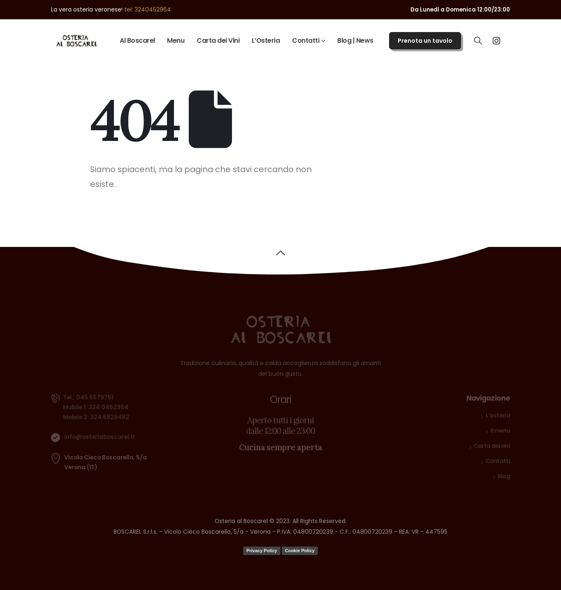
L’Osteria (266, 40)
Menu (175, 40)
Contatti (305, 40)
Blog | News (355, 40)
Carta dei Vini (218, 40)
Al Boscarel (137, 40)
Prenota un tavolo (425, 41)
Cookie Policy (300, 550)
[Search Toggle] (478, 41)
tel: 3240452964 (147, 9)
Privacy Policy (261, 550)
